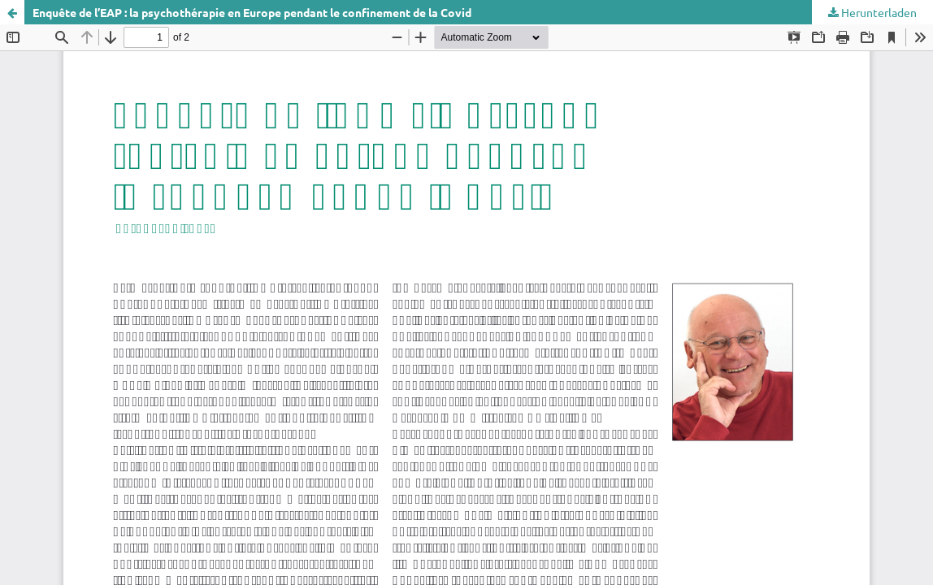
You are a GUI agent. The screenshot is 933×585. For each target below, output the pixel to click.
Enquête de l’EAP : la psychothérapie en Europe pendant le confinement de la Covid (252, 12)
